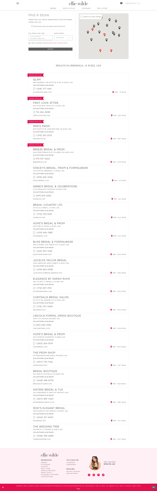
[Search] (133, 3)
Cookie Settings (47, 476)
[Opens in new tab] (42, 92)
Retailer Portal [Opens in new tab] (72, 473)
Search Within (59, 33)
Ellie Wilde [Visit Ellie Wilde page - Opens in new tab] (49, 85)
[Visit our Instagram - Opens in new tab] (93, 475)
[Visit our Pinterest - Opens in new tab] (98, 475)
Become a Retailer (73, 471)
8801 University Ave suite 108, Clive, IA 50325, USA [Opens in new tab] (53, 82)
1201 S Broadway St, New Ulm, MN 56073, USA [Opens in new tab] (50, 392)
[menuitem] (17, 3)
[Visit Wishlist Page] (121, 3)
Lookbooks (70, 462)
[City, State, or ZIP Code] (40, 37)
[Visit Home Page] (78, 3)
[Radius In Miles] (63, 37)
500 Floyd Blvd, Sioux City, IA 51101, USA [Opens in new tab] (49, 106)
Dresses (44, 462)
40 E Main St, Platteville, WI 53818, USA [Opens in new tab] (48, 374)
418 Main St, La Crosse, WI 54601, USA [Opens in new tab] (47, 429)
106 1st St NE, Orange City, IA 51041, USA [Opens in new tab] (49, 300)
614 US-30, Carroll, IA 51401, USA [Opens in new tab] (46, 208)
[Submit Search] (139, 3)
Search (50, 49)
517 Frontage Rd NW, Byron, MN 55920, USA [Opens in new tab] (50, 355)
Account (44, 466)
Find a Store (45, 468)
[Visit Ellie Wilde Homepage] (49, 455)
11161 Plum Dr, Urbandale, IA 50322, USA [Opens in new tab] (48, 171)
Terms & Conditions (48, 470)
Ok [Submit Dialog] (154, 487)
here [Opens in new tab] (78, 488)
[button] (17, 3)
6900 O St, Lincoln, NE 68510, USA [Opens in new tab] (46, 319)
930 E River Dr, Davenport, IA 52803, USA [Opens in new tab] (49, 337)
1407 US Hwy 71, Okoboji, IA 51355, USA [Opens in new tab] (48, 282)
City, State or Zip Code (36, 33)
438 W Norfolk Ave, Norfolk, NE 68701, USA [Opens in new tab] (50, 411)
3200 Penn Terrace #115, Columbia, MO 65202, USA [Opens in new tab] (53, 152)
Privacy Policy (46, 472)
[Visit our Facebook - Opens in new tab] (89, 475)
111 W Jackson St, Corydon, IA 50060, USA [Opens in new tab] (49, 189)
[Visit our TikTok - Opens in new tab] (103, 475)
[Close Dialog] (3, 487)
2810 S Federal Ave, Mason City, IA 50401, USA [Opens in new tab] (51, 245)
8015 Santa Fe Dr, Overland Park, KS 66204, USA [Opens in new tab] (52, 129)
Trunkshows (71, 464)
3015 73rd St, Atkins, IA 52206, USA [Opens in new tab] (46, 226)
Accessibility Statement (50, 474)
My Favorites (45, 464)
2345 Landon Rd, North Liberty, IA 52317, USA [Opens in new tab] (51, 263)
